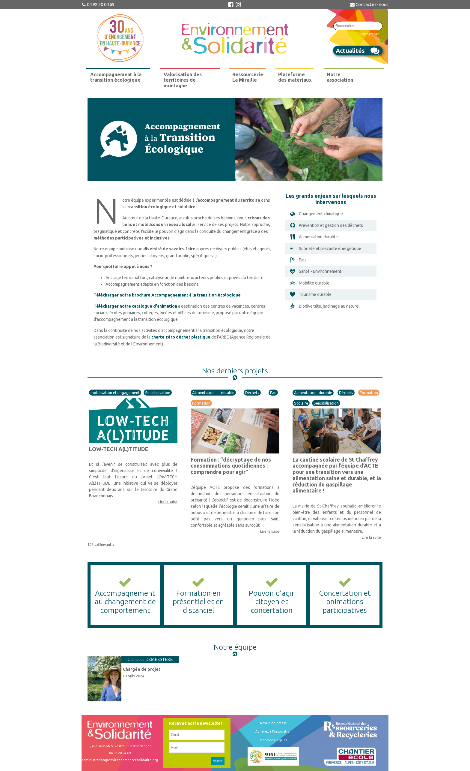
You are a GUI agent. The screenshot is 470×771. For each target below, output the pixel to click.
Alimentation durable (213, 392)
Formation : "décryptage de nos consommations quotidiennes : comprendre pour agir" (231, 465)
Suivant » (106, 545)
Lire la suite (167, 502)
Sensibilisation (157, 392)
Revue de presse (273, 723)
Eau (273, 392)
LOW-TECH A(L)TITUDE (118, 449)
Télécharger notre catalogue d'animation (135, 306)
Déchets (252, 392)
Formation (201, 403)
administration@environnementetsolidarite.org (120, 760)
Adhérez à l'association (273, 731)
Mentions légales (273, 740)
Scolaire (301, 403)
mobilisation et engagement (115, 392)
